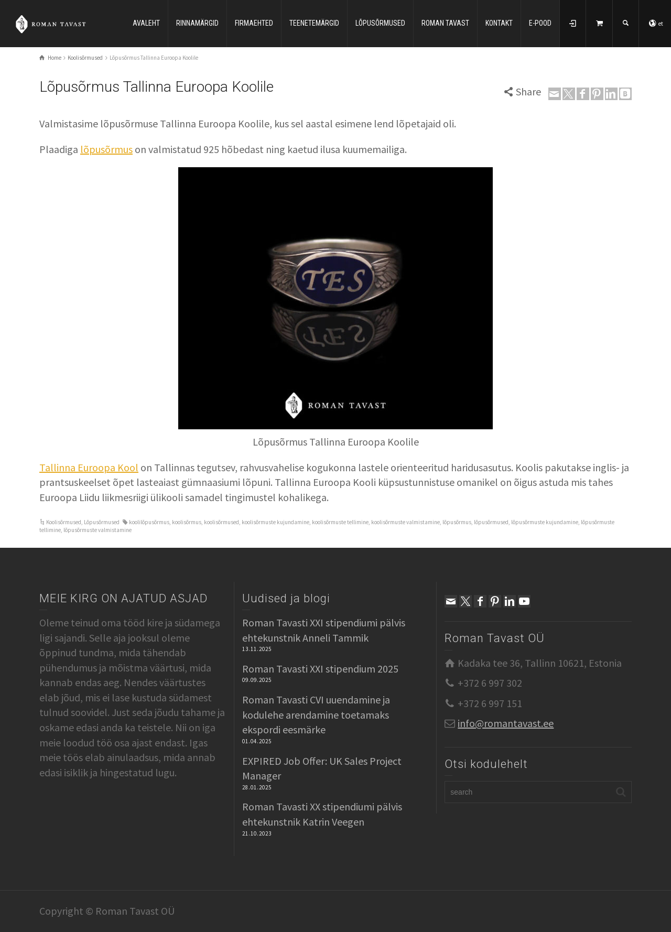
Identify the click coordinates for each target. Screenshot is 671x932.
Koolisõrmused (63, 522)
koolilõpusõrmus (149, 522)
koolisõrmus (186, 522)
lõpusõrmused (491, 522)
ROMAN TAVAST (445, 23)
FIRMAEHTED (254, 23)
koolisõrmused (221, 522)
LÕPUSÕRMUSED (380, 23)
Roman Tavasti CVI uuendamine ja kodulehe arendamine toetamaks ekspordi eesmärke (316, 714)
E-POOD (540, 23)
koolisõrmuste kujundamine (275, 522)
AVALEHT (146, 23)
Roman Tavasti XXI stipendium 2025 (320, 668)
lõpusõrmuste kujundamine (544, 522)
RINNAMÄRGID (197, 23)
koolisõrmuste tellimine (340, 522)
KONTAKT (499, 23)
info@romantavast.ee (506, 723)
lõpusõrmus (106, 149)
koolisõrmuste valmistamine (405, 522)
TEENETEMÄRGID (314, 23)
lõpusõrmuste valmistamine (97, 530)
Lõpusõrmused (102, 522)
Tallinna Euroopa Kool (88, 467)
